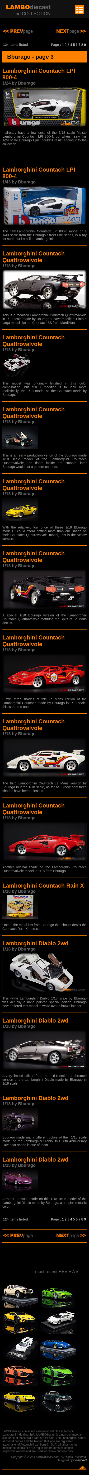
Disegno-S (80, 1460)
